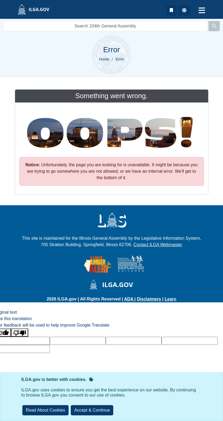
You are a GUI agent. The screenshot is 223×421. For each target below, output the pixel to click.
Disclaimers (149, 299)
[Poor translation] (19, 332)
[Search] (214, 26)
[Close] (92, 410)
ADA (129, 299)
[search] (105, 26)
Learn (170, 299)
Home (104, 59)
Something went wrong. (111, 96)
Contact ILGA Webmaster (157, 244)
